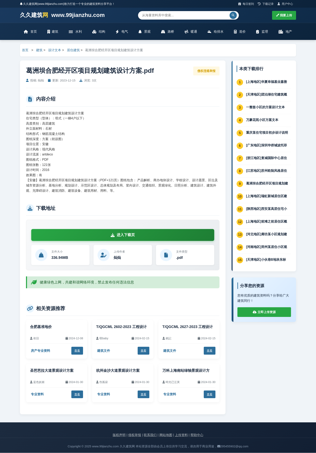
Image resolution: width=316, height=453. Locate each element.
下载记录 (266, 3)
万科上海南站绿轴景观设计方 (186, 371)
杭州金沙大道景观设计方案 (118, 371)
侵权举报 (134, 435)
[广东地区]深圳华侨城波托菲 (266, 145)
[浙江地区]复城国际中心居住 (266, 158)
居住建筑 (73, 50)
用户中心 (285, 3)
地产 (285, 32)
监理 (262, 32)
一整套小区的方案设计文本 (265, 107)
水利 (75, 32)
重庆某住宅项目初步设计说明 (267, 132)
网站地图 (165, 435)
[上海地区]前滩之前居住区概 (266, 221)
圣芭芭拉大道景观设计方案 (52, 371)
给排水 (215, 32)
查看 (77, 350)
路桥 (167, 32)
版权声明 (119, 435)
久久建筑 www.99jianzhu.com (62, 15)
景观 (144, 32)
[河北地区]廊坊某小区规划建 (266, 234)
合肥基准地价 (41, 327)
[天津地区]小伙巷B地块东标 (266, 259)
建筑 (52, 32)
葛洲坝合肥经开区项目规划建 (267, 183)
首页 (30, 32)
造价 (240, 32)
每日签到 (246, 3)
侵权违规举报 (206, 71)
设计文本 (54, 50)
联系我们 (150, 435)
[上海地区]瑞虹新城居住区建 (266, 196)
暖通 (191, 32)
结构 (98, 32)
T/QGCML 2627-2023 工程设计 (187, 327)
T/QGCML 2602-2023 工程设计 (121, 327)
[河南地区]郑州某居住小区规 (266, 247)
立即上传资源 (264, 312)
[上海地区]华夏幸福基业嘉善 (266, 82)
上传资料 (181, 435)
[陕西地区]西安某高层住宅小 (266, 209)
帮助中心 (196, 435)
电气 (122, 32)
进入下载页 (123, 235)
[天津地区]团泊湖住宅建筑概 (266, 94)
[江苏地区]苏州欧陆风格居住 (266, 171)
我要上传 (284, 15)
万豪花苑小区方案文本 (262, 120)
